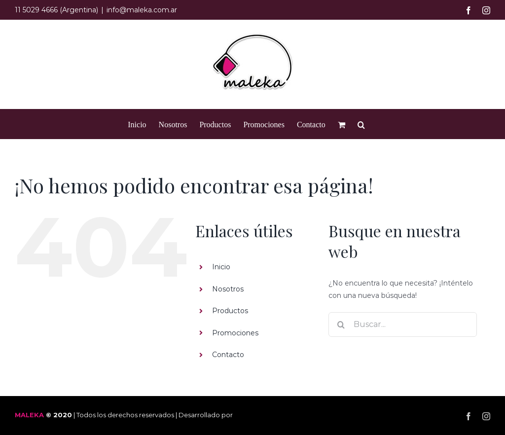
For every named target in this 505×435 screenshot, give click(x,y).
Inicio (221, 266)
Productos (230, 310)
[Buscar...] (402, 324)
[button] (361, 124)
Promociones (235, 332)
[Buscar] (340, 324)
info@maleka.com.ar (142, 9)
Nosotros (228, 289)
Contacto (228, 354)
